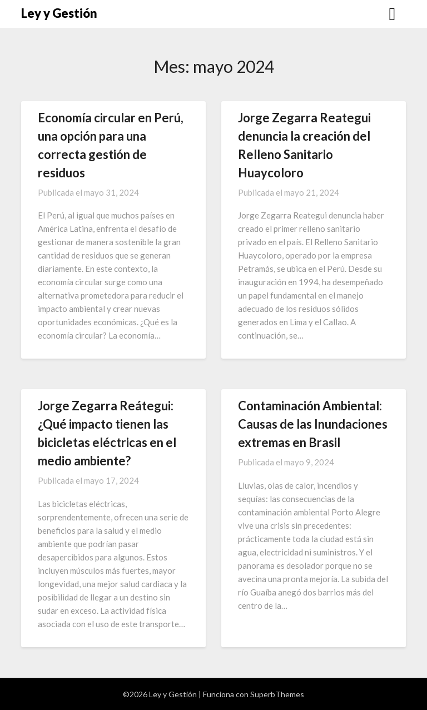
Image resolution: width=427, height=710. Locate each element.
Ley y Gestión (59, 13)
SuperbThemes (277, 694)
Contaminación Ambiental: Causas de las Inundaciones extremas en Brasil (313, 424)
